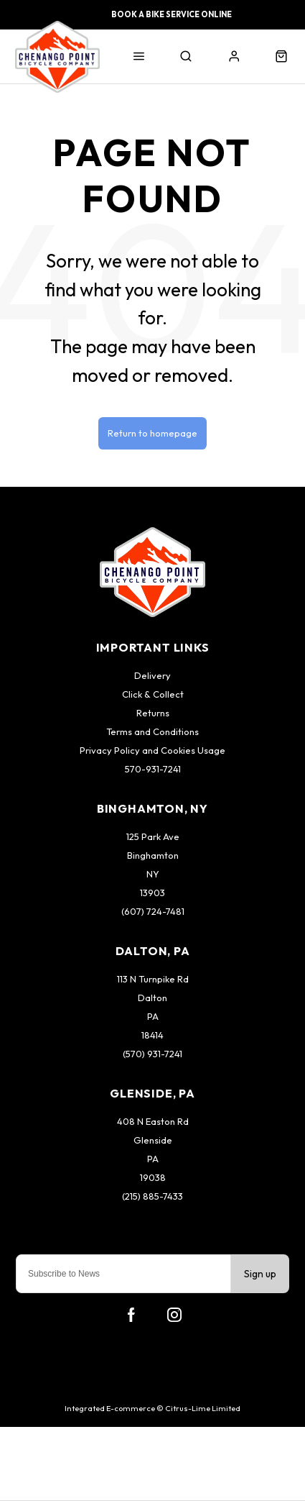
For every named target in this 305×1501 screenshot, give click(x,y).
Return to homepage (152, 433)
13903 (152, 892)
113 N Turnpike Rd (153, 979)
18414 (152, 1035)
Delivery (152, 675)
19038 (153, 1177)
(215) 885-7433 (152, 1196)
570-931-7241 (153, 769)
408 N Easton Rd (153, 1121)
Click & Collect (153, 694)
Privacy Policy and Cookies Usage (152, 750)
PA (153, 1016)
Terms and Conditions (152, 731)
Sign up (260, 1273)
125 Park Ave (152, 836)
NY (152, 874)
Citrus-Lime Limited (202, 1408)
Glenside (152, 1140)
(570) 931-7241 (152, 1053)
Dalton (152, 997)
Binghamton (153, 855)
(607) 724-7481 (152, 911)
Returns (152, 712)
